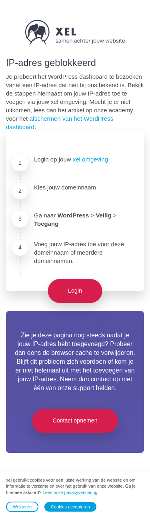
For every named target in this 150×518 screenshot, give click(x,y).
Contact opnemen (74, 420)
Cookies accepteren (70, 506)
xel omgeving (90, 159)
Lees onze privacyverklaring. (71, 492)
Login (75, 290)
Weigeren (22, 506)
